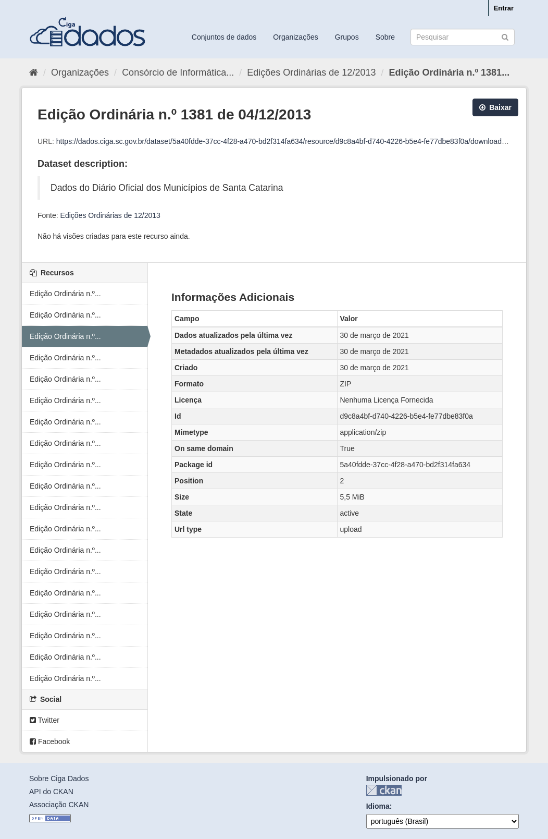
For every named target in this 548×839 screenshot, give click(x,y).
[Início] (33, 72)
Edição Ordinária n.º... (65, 293)
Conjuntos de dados (224, 37)
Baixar (495, 107)
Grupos (347, 37)
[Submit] (505, 36)
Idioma (378, 806)
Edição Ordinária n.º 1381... (449, 72)
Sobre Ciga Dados (59, 778)
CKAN (384, 790)
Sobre (385, 37)
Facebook (50, 741)
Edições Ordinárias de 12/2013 (311, 72)
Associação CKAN (59, 804)
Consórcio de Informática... (178, 72)
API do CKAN (51, 791)
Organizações (295, 37)
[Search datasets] (462, 37)
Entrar (504, 8)
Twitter (44, 720)
